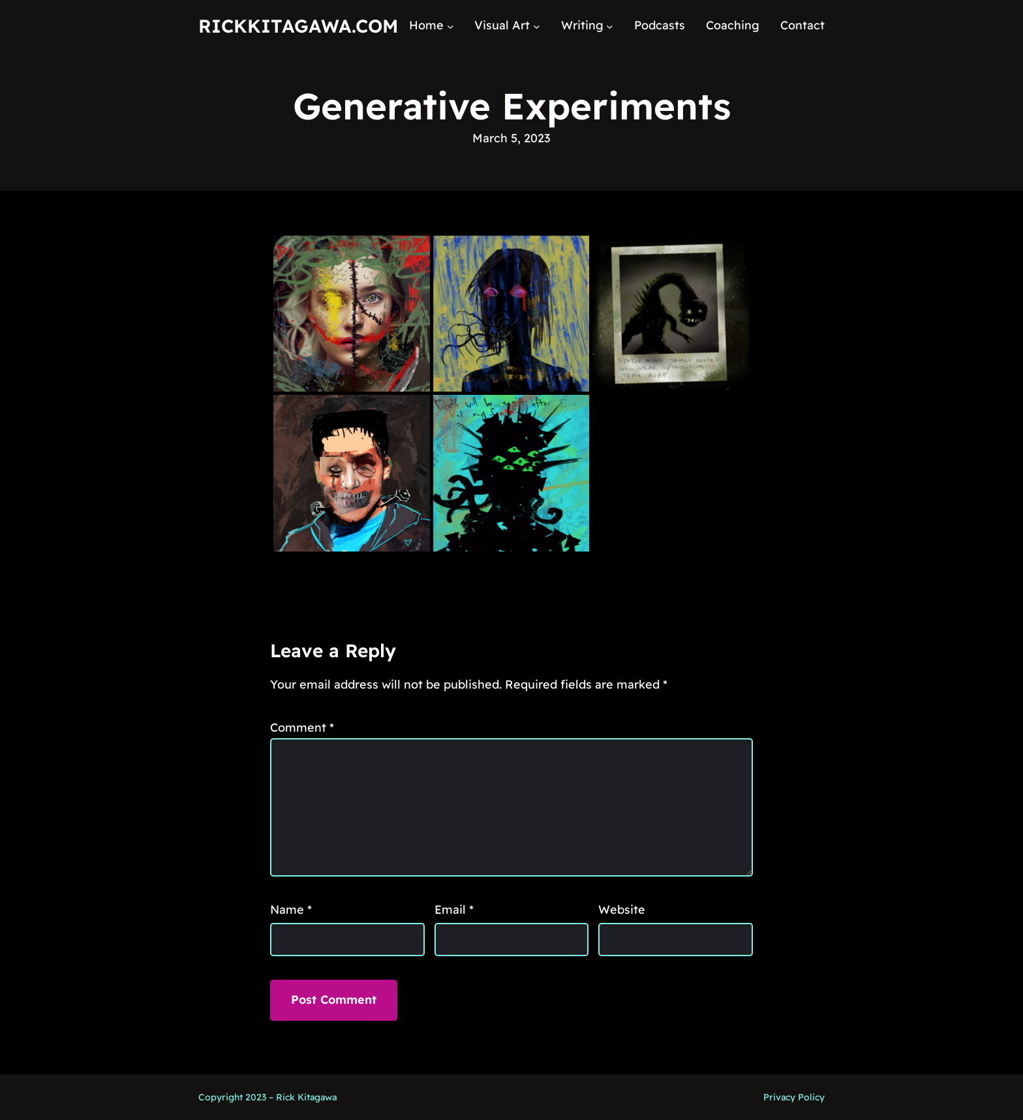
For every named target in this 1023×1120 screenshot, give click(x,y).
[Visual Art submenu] (536, 25)
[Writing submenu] (609, 25)
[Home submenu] (450, 25)
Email (454, 909)
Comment (302, 727)
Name (291, 909)
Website (621, 909)
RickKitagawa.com (298, 25)
